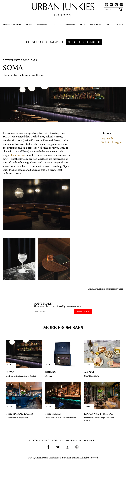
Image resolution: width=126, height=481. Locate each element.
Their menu (17, 155)
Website (106, 142)
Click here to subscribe (83, 42)
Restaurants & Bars (12, 25)
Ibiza (109, 25)
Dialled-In (42, 25)
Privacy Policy (88, 440)
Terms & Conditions (64, 440)
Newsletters (96, 25)
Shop (82, 25)
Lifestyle (56, 25)
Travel (29, 25)
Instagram (117, 142)
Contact (34, 440)
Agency (119, 25)
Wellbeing (70, 25)
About (46, 440)
